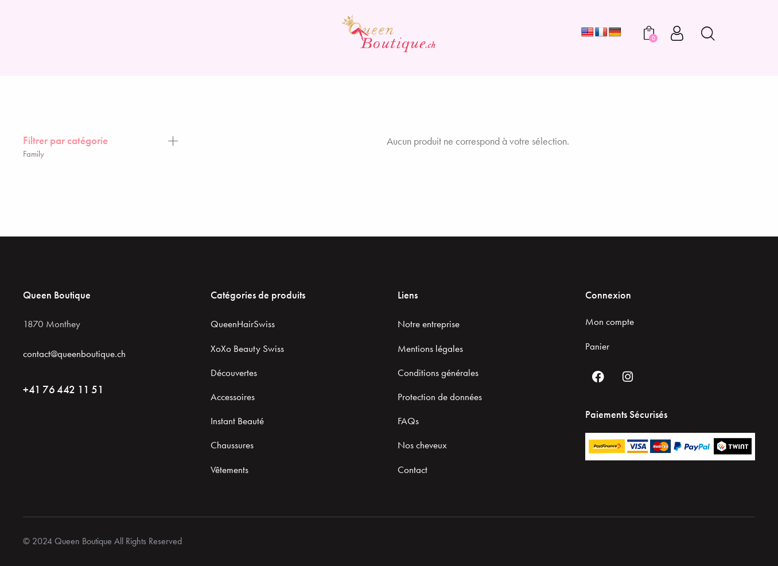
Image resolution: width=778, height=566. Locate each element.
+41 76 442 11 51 (63, 389)
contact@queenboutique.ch (74, 353)
